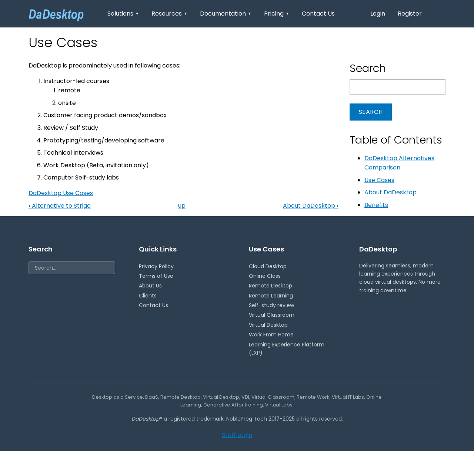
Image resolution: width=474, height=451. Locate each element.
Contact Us (318, 13)
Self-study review (271, 305)
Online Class (265, 276)
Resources (169, 13)
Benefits (376, 205)
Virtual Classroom (271, 315)
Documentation (225, 13)
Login (377, 13)
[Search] (72, 267)
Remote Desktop (270, 285)
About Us (150, 285)
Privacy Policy (156, 266)
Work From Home (271, 334)
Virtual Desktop (268, 325)
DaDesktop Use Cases (61, 193)
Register (410, 13)
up (182, 205)
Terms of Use (156, 276)
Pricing (276, 13)
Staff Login (237, 435)
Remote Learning (271, 295)
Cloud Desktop (268, 266)
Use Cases (379, 180)
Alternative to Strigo (60, 205)
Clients (148, 295)
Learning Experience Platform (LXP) (286, 348)
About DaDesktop (310, 205)
